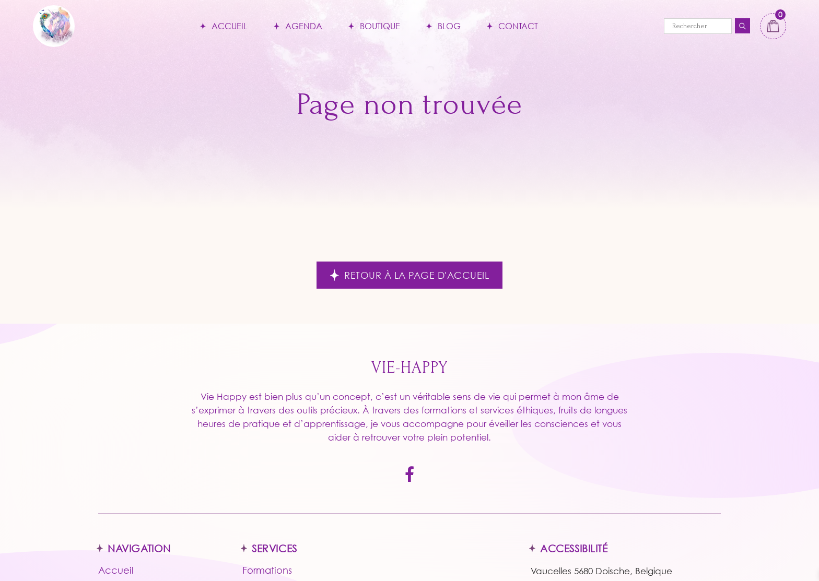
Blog (449, 25)
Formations (267, 570)
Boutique (380, 25)
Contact (518, 25)
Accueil (229, 25)
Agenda (303, 25)
